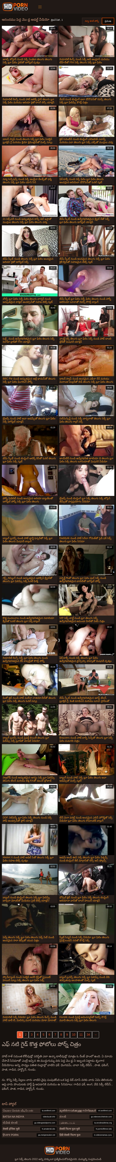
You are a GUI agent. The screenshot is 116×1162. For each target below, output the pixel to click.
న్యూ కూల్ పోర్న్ (92, 21)
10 (73, 1034)
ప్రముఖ (108, 21)
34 (88, 1034)
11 (81, 1034)
